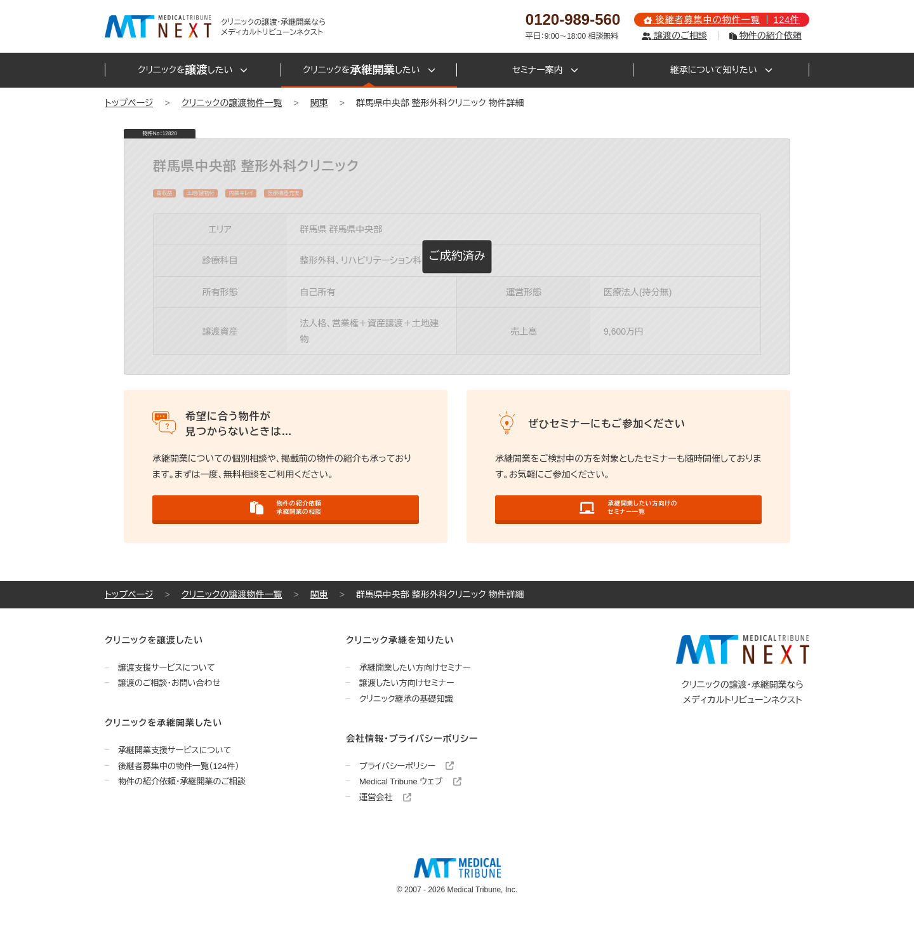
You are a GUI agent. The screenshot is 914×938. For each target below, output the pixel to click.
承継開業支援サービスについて (175, 772)
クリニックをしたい (193, 70)
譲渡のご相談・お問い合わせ (169, 705)
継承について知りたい (721, 70)
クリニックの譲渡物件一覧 (232, 103)
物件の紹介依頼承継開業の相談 (286, 521)
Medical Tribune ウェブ (410, 803)
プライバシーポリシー (406, 788)
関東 (319, 103)
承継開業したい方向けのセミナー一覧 (628, 521)
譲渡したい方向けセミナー (406, 705)
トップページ (129, 103)
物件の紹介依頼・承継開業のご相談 (182, 803)
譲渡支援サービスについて (166, 689)
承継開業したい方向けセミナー (415, 689)
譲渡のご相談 (674, 35)
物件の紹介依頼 (765, 35)
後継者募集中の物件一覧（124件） (178, 788)
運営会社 (385, 819)
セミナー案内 (545, 70)
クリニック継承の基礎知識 (406, 721)
